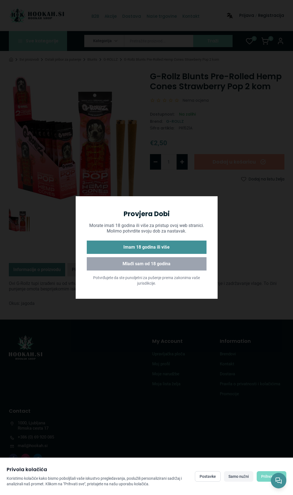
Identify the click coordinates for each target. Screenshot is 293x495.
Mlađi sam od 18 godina (146, 263)
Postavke (208, 476)
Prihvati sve (271, 476)
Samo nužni (238, 476)
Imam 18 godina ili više (146, 247)
